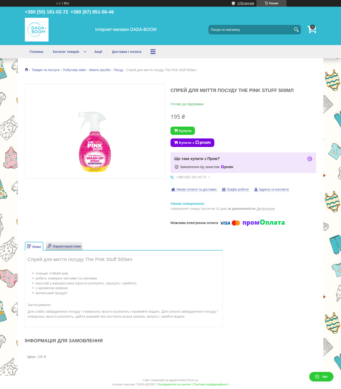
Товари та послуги (45, 70)
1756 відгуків (245, 3)
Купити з (195, 143)
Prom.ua (192, 380)
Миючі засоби (99, 70)
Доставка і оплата (126, 52)
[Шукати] (296, 29)
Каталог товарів (66, 52)
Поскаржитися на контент (174, 384)
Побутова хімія (74, 70)
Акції (98, 52)
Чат (321, 377)
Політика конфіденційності (211, 384)
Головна (36, 52)
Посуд (118, 70)
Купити (185, 131)
